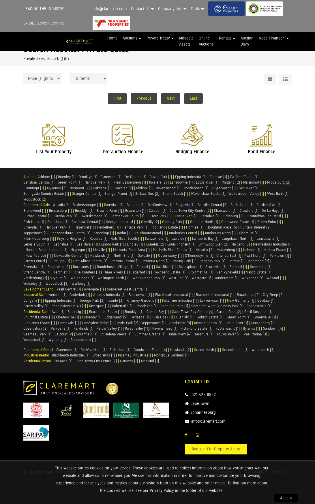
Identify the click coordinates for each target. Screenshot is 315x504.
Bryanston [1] (135, 210)
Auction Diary (247, 41)
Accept (286, 498)
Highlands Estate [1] (167, 227)
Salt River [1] (248, 188)
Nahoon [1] (251, 250)
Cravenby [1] (92, 317)
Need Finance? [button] (272, 38)
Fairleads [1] (139, 317)
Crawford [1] (249, 210)
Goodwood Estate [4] (150, 350)
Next (171, 98)
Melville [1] (101, 250)
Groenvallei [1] (265, 317)
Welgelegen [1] (82, 278)
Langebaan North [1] (237, 238)
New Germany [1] (240, 300)
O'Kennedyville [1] (199, 255)
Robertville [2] (59, 267)
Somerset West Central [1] (127, 289)
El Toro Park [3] (159, 216)
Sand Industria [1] (174, 306)
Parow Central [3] (36, 261)
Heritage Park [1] (135, 227)
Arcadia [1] (61, 205)
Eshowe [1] (218, 177)
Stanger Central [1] (86, 193)
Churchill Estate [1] (38, 317)
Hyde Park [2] (127, 323)
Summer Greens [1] (149, 334)
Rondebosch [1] (196, 188)
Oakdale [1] (146, 255)
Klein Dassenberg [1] (129, 182)
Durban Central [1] (37, 216)
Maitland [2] (231, 182)
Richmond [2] (258, 261)
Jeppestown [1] (35, 233)
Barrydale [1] (113, 205)
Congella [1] (32, 300)
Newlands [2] (180, 350)
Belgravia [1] (184, 205)
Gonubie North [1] (204, 222)
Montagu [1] (34, 188)
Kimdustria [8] (180, 323)
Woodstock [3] (57, 283)
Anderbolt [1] (80, 294)
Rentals (225, 38)
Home (112, 38)
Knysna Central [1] (208, 323)
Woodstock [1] (34, 339)
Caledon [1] (157, 210)
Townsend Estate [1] (169, 272)
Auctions (130, 38)
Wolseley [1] (32, 283)
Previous (143, 98)
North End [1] (124, 255)
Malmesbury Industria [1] (272, 244)
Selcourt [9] (64, 334)
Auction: (30, 177)
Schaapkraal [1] (190, 267)
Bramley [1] (67, 177)
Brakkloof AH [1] (269, 205)
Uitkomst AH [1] (200, 272)
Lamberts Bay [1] (205, 238)
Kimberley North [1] (220, 233)
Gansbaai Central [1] (39, 182)
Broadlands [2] (248, 294)
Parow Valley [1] (35, 306)
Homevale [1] (68, 323)
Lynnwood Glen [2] (213, 244)
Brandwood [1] (34, 210)
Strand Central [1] (36, 272)
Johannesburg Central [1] (70, 233)
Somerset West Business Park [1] (217, 306)
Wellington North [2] (113, 278)
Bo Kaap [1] (63, 361)
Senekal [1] (238, 267)
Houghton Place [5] (222, 227)
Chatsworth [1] (225, 210)
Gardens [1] (129, 361)
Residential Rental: (39, 361)
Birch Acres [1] (241, 205)
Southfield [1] (86, 334)
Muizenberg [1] (228, 250)
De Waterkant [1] (93, 350)
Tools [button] (195, 8)
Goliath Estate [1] (210, 317)
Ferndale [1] (210, 216)
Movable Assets (186, 41)
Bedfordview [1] (160, 205)
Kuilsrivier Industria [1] (179, 300)
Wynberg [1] (81, 283)
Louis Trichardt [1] (181, 244)
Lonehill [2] (155, 244)
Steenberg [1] (260, 267)
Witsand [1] (275, 278)
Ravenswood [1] (168, 188)
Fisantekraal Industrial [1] (266, 216)
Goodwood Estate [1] (237, 222)
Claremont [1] (110, 177)
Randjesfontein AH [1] (69, 306)
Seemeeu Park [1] (37, 334)
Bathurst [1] (136, 205)
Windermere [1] (226, 278)
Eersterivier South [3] (127, 216)
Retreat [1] (236, 261)
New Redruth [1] (38, 255)
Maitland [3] (240, 244)
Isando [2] (115, 300)
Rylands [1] (251, 328)
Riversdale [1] (33, 267)
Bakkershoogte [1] (87, 205)
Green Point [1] (69, 182)
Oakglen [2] (124, 188)
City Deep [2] (273, 294)
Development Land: (40, 289)
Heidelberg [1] (108, 227)
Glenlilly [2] (150, 222)
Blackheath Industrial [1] (174, 294)
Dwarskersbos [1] (93, 216)
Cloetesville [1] (67, 317)
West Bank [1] (277, 193)
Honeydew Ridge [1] (98, 323)
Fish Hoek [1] (33, 222)
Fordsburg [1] (57, 222)
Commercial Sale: (38, 205)
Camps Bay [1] (158, 311)
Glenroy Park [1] (174, 222)
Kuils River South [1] (126, 238)
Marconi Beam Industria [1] (46, 250)
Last (193, 98)
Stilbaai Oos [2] (147, 193)
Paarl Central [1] (69, 289)
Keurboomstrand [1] (150, 233)
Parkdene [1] (60, 328)
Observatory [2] (35, 328)
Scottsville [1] (215, 267)
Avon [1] (58, 311)
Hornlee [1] (194, 227)
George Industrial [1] (122, 222)
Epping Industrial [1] (191, 177)
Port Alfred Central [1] (90, 261)
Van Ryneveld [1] (229, 272)
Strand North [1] (206, 350)
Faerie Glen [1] (186, 216)
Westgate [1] (201, 278)
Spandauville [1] (259, 306)
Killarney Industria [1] (134, 355)
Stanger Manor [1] (118, 193)
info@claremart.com (110, 8)
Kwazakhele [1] (156, 238)
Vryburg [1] (59, 278)
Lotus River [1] (207, 182)
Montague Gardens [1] (171, 355)
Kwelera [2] (158, 182)
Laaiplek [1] (180, 238)
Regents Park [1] (212, 261)
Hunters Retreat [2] (255, 227)
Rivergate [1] (94, 289)
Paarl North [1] (255, 255)
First (117, 98)
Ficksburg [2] (233, 216)
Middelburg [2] (278, 182)
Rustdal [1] (144, 267)
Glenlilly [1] (185, 317)
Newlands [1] (100, 255)
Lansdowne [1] (181, 182)
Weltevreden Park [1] (149, 278)
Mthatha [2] (204, 250)
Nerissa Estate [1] (277, 250)
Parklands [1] (83, 328)
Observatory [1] (170, 255)
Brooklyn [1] (88, 177)
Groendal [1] (32, 227)
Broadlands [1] (104, 355)
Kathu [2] (124, 233)
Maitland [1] (150, 361)
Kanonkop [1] (103, 233)
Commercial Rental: (39, 350)
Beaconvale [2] (140, 294)
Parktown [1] (279, 255)
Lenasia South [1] (36, 244)
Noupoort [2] (80, 188)
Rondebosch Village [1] (115, 267)
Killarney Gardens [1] (143, 300)
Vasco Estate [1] (258, 272)
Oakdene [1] (102, 188)
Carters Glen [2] (228, 311)
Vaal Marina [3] (255, 334)
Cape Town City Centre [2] (190, 210)
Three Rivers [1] (115, 272)
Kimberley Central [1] (185, 233)
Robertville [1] (123, 306)
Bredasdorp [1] (60, 210)
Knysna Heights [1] (72, 238)
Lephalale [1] (64, 244)
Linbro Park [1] (112, 244)
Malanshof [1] (253, 182)
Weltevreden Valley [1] (246, 193)
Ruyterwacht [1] (223, 188)
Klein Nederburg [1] (38, 238)
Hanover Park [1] (97, 182)
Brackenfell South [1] (105, 311)
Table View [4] (179, 334)
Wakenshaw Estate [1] (208, 193)
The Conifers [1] (87, 272)
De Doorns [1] (135, 177)
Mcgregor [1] (80, 250)
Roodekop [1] (147, 306)
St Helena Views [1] (115, 334)
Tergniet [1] (63, 272)
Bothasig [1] (77, 311)
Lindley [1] (135, 244)
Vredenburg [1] (35, 278)
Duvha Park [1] (160, 177)
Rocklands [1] (83, 267)
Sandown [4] (273, 328)
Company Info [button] (170, 8)
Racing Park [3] (184, 261)
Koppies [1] (98, 238)
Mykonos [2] (56, 188)
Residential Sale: (37, 311)
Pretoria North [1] (156, 261)
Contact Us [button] (140, 8)
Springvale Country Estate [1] (46, 193)
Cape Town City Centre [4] (192, 311)
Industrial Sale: (36, 294)
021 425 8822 (204, 394)
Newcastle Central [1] (70, 255)
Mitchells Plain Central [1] (172, 250)
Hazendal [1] (84, 227)
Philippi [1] (144, 188)
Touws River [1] (229, 334)
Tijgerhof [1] (140, 272)
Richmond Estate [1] (196, 328)
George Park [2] (92, 300)
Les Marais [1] (87, 244)
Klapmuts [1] (248, 233)
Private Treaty (158, 38)
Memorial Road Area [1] (131, 250)
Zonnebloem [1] (83, 339)
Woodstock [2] (34, 199)
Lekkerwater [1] (212, 300)
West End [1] (178, 278)
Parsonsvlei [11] (137, 328)
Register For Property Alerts (216, 449)
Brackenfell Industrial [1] (215, 294)
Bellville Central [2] (212, 205)
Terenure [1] (203, 334)
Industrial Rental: (37, 355)
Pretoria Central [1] (125, 261)
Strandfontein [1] (235, 350)
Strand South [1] (175, 193)
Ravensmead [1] (164, 328)
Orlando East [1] (228, 255)
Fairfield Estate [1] (244, 177)
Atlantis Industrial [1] (109, 294)
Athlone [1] (46, 177)
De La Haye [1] (273, 210)
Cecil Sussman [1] (258, 311)
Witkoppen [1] (252, 278)
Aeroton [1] (57, 294)
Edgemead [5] (116, 317)
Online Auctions (206, 41)
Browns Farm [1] (109, 210)
